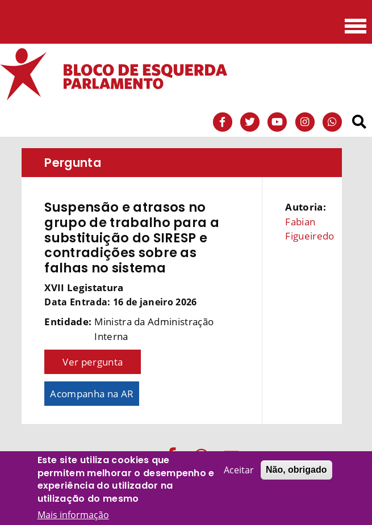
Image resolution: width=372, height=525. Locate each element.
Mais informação (73, 515)
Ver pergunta (92, 361)
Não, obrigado (296, 470)
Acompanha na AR (91, 393)
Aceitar (239, 470)
